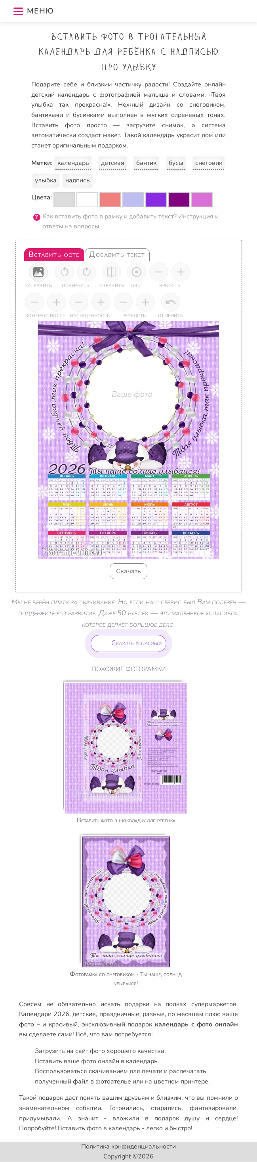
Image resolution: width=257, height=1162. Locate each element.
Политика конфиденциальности (128, 1146)
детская (112, 163)
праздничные (119, 1014)
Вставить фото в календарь (99, 1128)
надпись (77, 180)
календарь (73, 163)
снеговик (208, 163)
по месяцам (185, 1014)
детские (84, 1014)
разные (154, 1014)
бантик (146, 163)
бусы (176, 163)
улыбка (46, 180)
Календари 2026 (44, 1014)
